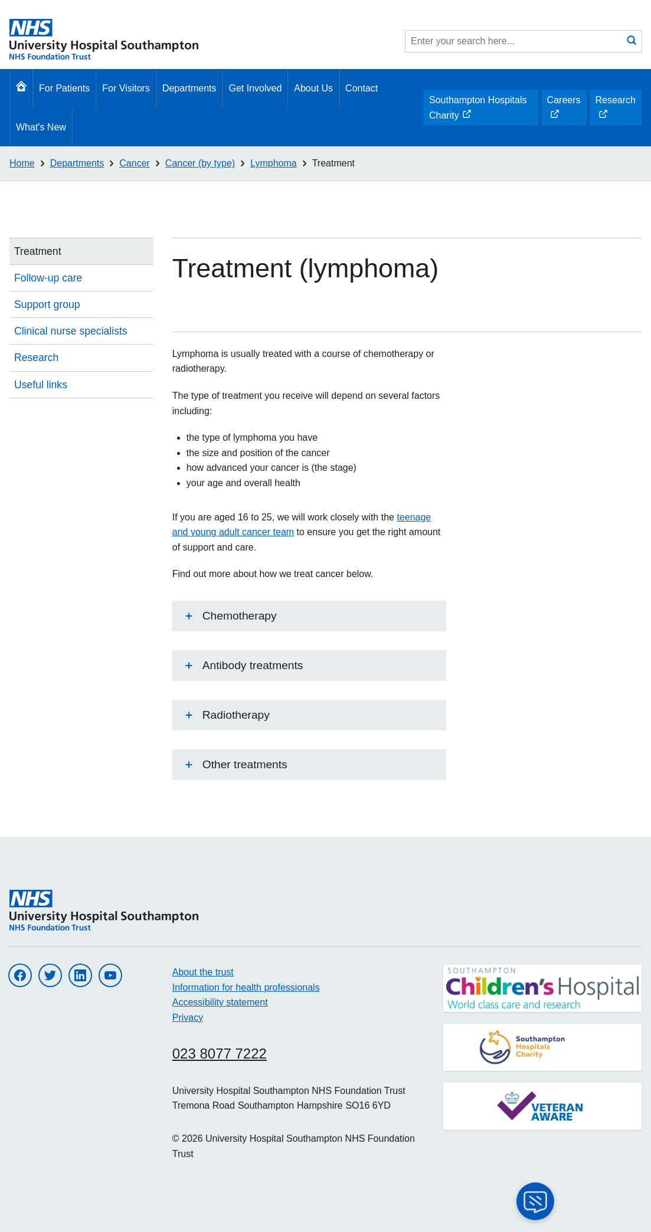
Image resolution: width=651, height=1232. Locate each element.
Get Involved (255, 88)
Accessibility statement (220, 1002)
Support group (47, 304)
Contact (361, 88)
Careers (564, 110)
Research (615, 110)
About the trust (203, 972)
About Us (313, 88)
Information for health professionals (246, 987)
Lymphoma (273, 163)
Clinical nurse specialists (70, 331)
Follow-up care (48, 278)
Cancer (134, 163)
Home (22, 163)
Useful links (40, 385)
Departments (189, 88)
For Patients (64, 88)
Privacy (187, 1018)
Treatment (333, 163)
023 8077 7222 (219, 1053)
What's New (41, 127)
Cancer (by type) (200, 163)
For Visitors (126, 88)
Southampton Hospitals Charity (477, 110)
